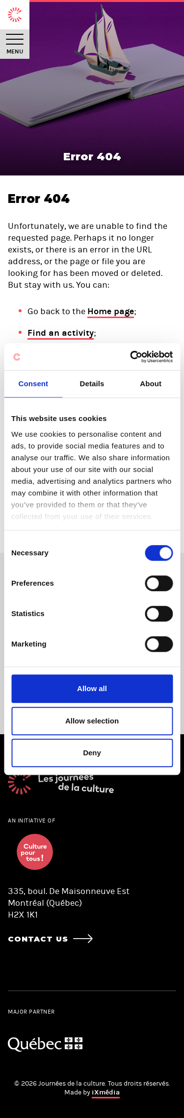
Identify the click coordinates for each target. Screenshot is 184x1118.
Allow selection (92, 721)
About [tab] (150, 383)
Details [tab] (92, 383)
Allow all (92, 688)
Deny (92, 752)
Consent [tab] (33, 383)
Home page (110, 311)
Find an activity (60, 332)
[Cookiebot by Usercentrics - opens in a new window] (131, 356)
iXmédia (106, 1092)
